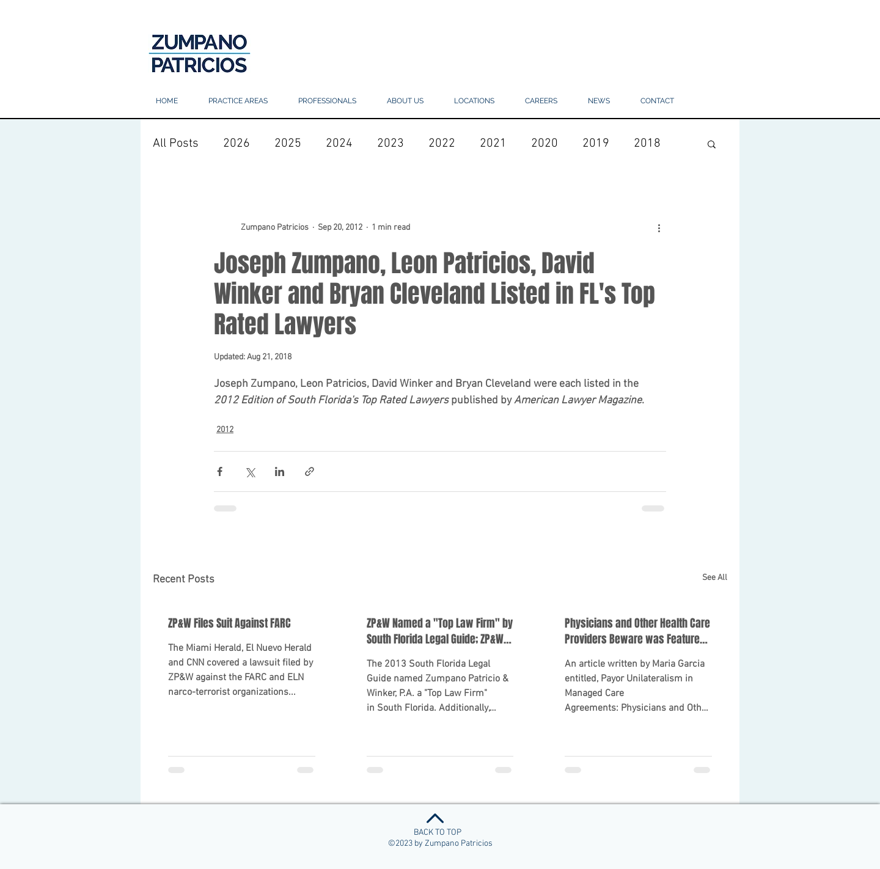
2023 (390, 143)
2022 (441, 143)
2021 (493, 143)
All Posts (176, 143)
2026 (236, 143)
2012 (224, 430)
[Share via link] (309, 471)
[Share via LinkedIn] (279, 471)
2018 (647, 143)
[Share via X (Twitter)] (249, 471)
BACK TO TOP (437, 832)
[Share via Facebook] (220, 471)
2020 (544, 143)
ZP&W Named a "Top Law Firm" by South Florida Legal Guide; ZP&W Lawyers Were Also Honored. (440, 631)
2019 (595, 143)
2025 (287, 143)
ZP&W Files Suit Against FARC (229, 623)
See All (714, 578)
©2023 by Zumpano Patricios (440, 843)
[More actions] (658, 227)
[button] (474, 101)
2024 (339, 143)
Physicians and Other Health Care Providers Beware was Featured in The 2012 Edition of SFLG (637, 631)
